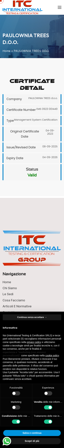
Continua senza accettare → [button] (32, 317)
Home (6, 51)
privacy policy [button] (34, 342)
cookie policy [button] (52, 355)
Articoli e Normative (17, 306)
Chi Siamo (10, 288)
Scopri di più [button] (32, 441)
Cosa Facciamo (14, 300)
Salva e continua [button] (32, 433)
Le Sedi (8, 294)
